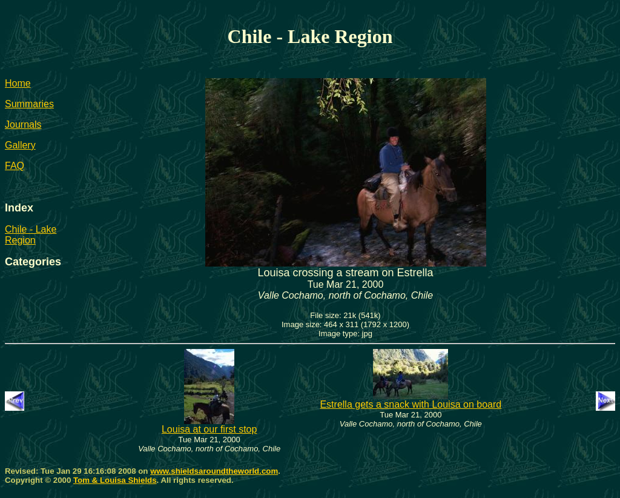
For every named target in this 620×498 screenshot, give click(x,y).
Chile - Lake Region (30, 234)
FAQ (14, 166)
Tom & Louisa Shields (115, 480)
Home (18, 83)
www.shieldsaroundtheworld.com (214, 471)
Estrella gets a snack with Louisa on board (410, 400)
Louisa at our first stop (209, 425)
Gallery (20, 145)
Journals (23, 124)
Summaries (29, 104)
